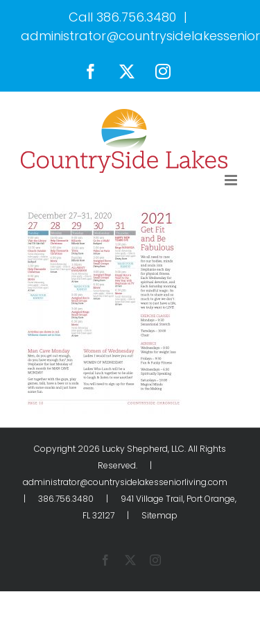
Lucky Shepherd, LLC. (144, 449)
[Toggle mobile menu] (232, 180)
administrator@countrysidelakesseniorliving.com (125, 482)
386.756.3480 (136, 17)
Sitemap (159, 515)
